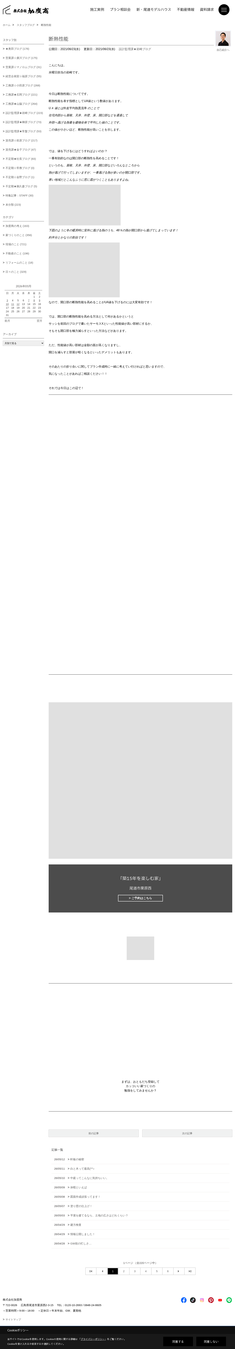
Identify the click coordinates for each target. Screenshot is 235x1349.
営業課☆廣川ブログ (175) (21, 57)
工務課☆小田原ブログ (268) (23, 85)
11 (12, 304)
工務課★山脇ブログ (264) (21, 103)
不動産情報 (185, 9)
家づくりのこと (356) (19, 235)
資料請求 (207, 9)
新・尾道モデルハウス (153, 9)
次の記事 (187, 1133)
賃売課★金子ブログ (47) (21, 149)
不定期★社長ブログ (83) (21, 158)
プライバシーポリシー (93, 1339)
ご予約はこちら (141, 898)
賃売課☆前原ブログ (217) (21, 140)
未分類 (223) (13, 204)
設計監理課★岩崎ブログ (135, 49)
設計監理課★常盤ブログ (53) (23, 131)
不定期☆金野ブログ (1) (20, 177)
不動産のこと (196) (17, 253)
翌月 (39, 320)
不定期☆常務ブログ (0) (20, 167)
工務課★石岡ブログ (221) (21, 94)
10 (7, 304)
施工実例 (97, 9)
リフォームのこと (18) (19, 262)
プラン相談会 (120, 9)
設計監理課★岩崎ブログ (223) (24, 112)
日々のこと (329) (16, 271)
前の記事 (93, 1133)
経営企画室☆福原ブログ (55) (23, 76)
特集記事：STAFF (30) (19, 195)
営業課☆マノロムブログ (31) (23, 67)
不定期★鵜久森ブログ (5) (21, 186)
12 (18, 304)
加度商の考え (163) (17, 225)
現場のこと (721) (16, 244)
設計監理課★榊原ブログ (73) (23, 122)
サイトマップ (13, 1319)
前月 (7, 320)
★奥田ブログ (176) (17, 48)
